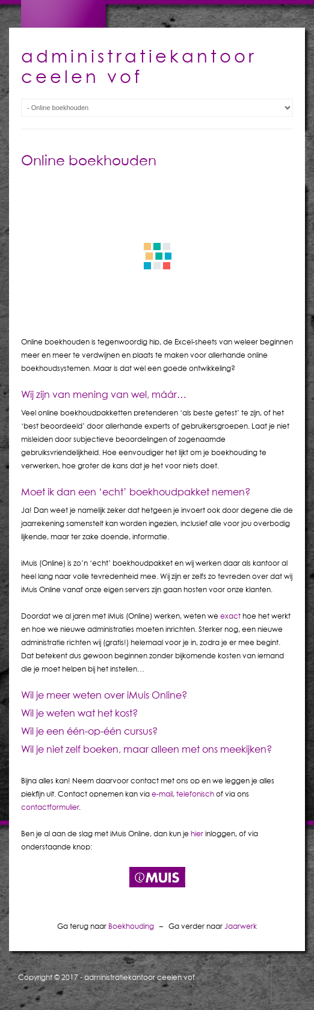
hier (197, 833)
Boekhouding (131, 926)
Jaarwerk (240, 926)
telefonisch (195, 793)
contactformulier (50, 807)
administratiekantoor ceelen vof (139, 977)
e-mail (162, 793)
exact (230, 615)
